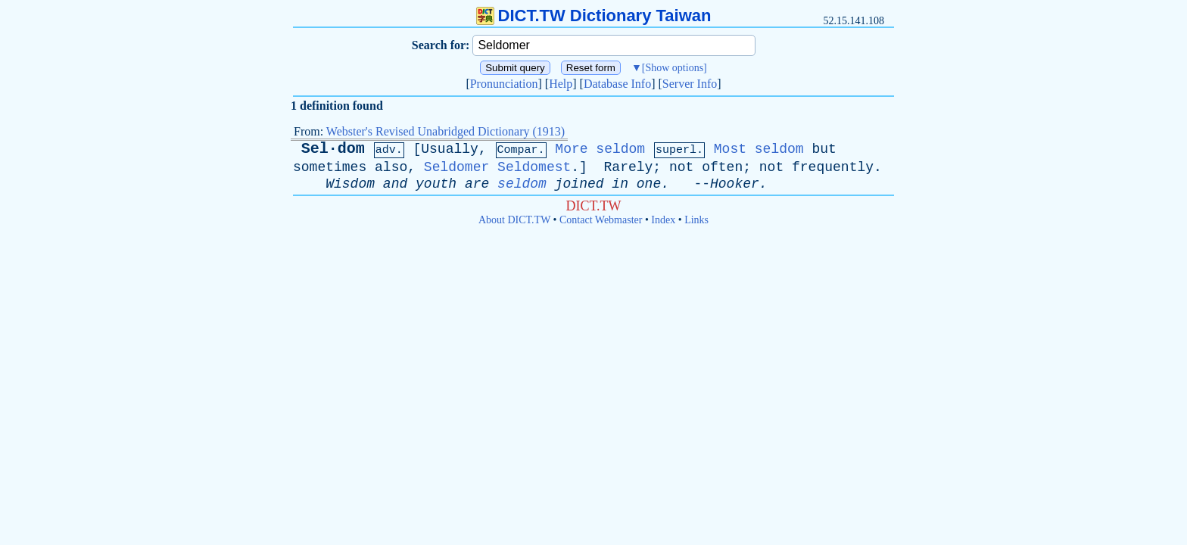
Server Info (689, 83)
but (824, 149)
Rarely (628, 167)
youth (436, 184)
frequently (833, 167)
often (722, 167)
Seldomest (534, 167)
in (620, 184)
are (477, 184)
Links (696, 220)
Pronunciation (504, 83)
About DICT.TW (514, 220)
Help (560, 83)
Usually (449, 149)
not (681, 167)
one (649, 184)
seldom (522, 184)
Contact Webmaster (600, 220)
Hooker (734, 184)
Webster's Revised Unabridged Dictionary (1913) (445, 131)
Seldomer (456, 167)
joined (579, 184)
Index (663, 220)
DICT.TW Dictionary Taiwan (594, 15)
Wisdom (350, 184)
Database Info (617, 83)
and (395, 184)
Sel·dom (333, 148)
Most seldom (759, 149)
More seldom (600, 149)
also (391, 167)
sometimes (329, 167)
